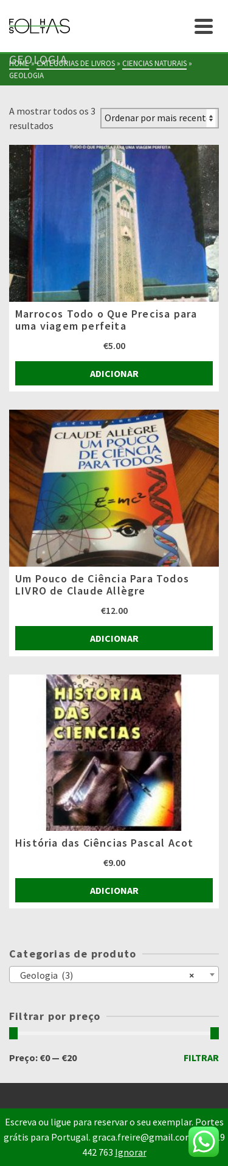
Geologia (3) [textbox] (104, 974)
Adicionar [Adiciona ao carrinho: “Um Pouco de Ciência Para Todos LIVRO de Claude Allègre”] (114, 638)
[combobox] (114, 974)
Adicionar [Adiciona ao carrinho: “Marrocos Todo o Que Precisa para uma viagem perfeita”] (114, 373)
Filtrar (201, 1057)
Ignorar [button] (131, 1152)
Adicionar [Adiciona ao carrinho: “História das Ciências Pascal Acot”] (114, 890)
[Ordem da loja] (159, 118)
